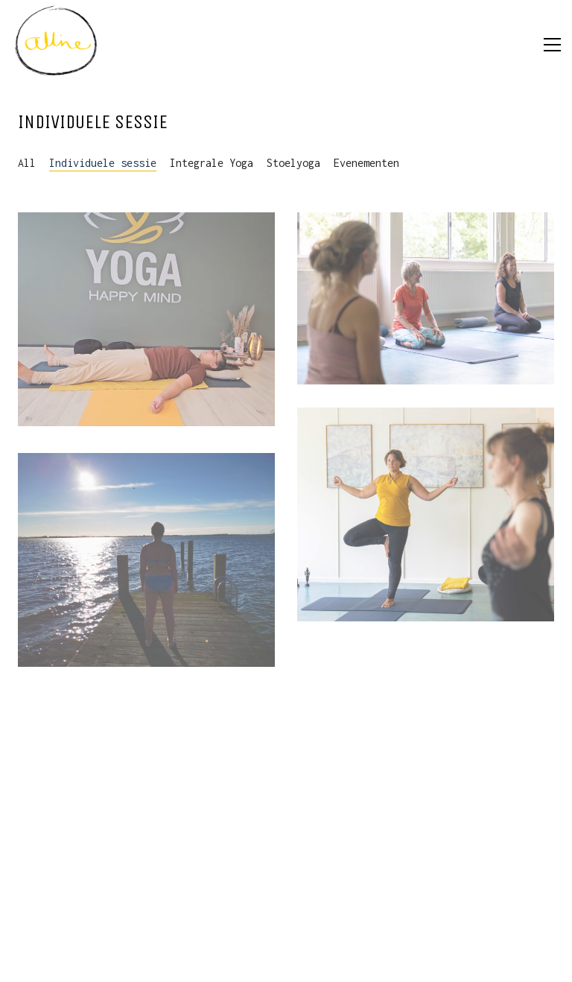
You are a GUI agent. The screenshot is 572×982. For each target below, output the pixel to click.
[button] (552, 44)
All (27, 162)
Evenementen (366, 162)
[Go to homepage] (56, 44)
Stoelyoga (293, 162)
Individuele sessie (102, 162)
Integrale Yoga (211, 162)
